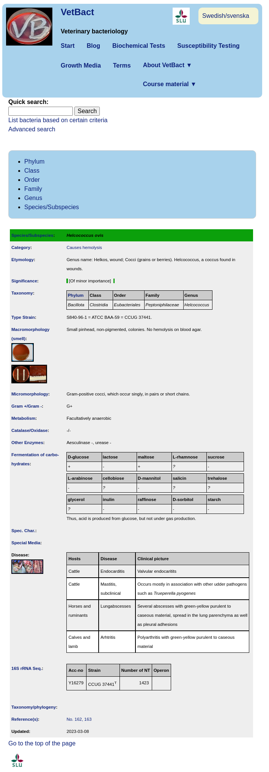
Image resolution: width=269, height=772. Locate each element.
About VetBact (167, 65)
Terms (122, 65)
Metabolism (23, 418)
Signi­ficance (24, 281)
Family (33, 189)
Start (67, 46)
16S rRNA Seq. (26, 668)
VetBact (77, 12)
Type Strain (23, 317)
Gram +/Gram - (26, 406)
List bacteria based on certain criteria (57, 120)
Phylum (34, 161)
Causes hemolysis (84, 247)
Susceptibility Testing (208, 46)
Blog (93, 46)
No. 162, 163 (78, 719)
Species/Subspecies (51, 207)
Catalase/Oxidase (29, 430)
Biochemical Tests (138, 46)
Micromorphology (29, 394)
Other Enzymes (27, 442)
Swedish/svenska (225, 16)
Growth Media (81, 65)
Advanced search (31, 129)
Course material (170, 84)
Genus (33, 198)
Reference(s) (24, 719)
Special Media (25, 542)
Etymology (22, 259)
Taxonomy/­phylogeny (33, 707)
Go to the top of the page (42, 743)
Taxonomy (22, 293)
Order (32, 179)
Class (31, 170)
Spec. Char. (23, 530)
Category (20, 247)
